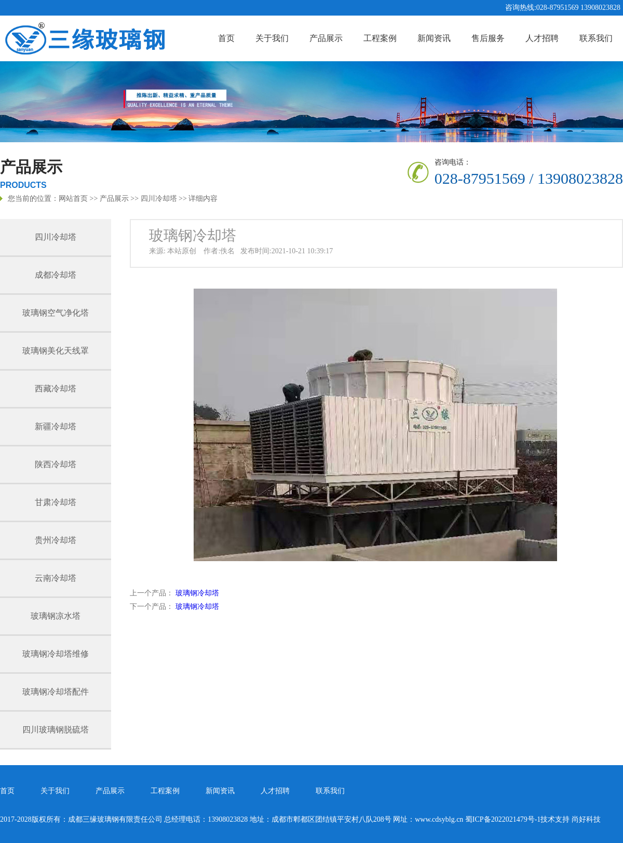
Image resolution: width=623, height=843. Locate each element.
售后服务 (488, 38)
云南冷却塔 (55, 578)
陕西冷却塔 (55, 464)
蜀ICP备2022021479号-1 (502, 819)
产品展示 (326, 38)
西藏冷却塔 (55, 388)
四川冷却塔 (159, 198)
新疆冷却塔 (55, 426)
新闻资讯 (434, 38)
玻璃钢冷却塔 (197, 593)
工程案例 (380, 38)
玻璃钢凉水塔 (55, 615)
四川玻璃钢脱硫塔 (55, 729)
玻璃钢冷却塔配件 (55, 691)
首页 (226, 38)
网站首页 (73, 198)
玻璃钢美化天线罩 (55, 350)
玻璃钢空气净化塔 (55, 312)
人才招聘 (542, 38)
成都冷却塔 (55, 274)
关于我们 (272, 38)
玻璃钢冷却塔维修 (55, 653)
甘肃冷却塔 (55, 502)
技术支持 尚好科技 (570, 819)
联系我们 (596, 38)
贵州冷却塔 (55, 540)
